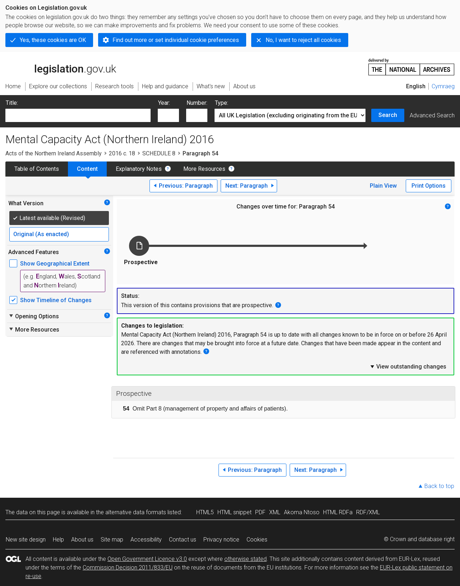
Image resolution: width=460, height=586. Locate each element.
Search (387, 115)
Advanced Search (432, 115)
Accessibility (146, 539)
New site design (26, 539)
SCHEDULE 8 (158, 153)
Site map (112, 539)
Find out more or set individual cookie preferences (175, 40)
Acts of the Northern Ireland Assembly (53, 153)
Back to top (439, 486)
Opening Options (33, 316)
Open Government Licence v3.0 (147, 558)
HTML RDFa (338, 512)
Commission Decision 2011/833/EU (127, 567)
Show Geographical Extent (54, 263)
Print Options (428, 185)
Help (58, 539)
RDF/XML (368, 512)
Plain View (383, 185)
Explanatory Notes (139, 168)
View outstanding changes (407, 366)
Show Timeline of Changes (56, 300)
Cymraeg (443, 86)
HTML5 (205, 512)
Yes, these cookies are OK (53, 40)
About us (82, 539)
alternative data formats (135, 512)
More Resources (204, 168)
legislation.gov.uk (60, 66)
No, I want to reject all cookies (303, 40)
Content (87, 168)
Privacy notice (221, 539)
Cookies (257, 539)
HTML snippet (234, 512)
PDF (260, 512)
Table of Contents (36, 168)
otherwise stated (245, 558)
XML (274, 512)
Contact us (182, 539)
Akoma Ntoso (301, 512)
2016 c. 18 (122, 153)
